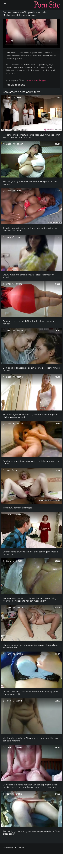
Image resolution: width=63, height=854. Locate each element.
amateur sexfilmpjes (36, 80)
